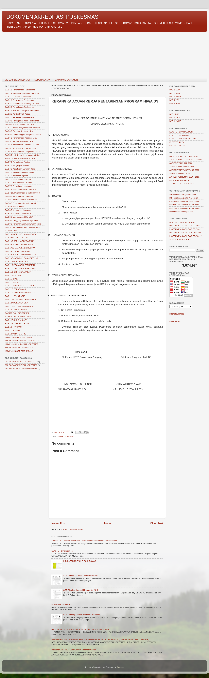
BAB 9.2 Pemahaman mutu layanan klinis (23, 224)
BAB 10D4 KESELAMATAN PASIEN (20, 255)
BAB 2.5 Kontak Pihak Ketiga (17, 114)
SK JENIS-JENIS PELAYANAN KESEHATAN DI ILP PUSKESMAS (80, 629)
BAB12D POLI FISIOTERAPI (17, 313)
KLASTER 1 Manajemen (62, 551)
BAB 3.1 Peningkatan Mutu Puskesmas (22, 121)
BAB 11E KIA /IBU (13, 275)
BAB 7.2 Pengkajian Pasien (17, 165)
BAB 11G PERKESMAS (15, 289)
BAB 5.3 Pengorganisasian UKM (19, 141)
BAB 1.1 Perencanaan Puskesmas (20, 90)
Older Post (156, 523)
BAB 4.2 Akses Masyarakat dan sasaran (22, 128)
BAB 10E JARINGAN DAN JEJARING (21, 258)
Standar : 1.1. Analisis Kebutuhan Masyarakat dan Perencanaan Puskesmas (84, 541)
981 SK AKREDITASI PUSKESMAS (20, 362)
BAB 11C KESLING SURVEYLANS (20, 268)
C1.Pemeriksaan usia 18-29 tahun (184, 201)
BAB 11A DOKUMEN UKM (16, 262)
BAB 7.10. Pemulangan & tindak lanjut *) (22, 193)
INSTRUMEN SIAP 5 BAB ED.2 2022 (185, 236)
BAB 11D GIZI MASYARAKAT (18, 272)
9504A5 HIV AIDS (65, 436)
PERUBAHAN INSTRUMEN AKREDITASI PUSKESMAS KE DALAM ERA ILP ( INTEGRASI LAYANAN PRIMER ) (100, 639)
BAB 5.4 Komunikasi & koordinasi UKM (22, 145)
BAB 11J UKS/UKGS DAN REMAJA (20, 299)
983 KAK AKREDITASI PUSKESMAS (21, 368)
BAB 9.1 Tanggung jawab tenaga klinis (21, 220)
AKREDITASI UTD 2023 (179, 173)
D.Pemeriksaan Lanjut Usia (181, 212)
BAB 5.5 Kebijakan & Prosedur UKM (20, 148)
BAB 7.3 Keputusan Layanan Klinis (20, 169)
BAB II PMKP (175, 121)
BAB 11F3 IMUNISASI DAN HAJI (19, 286)
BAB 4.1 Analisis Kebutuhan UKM (19, 124)
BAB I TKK (174, 114)
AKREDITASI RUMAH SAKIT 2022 (184, 177)
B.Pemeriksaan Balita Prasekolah (183, 198)
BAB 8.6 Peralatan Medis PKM (18, 213)
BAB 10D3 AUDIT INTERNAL (18, 251)
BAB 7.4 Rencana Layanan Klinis (19, 172)
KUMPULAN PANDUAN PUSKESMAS (21, 344)
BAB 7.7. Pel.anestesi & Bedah (18, 183)
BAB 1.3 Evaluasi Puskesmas (18, 97)
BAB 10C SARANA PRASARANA (19, 241)
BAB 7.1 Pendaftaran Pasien (17, 162)
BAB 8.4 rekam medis (14, 207)
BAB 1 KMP (174, 90)
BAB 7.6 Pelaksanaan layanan (18, 179)
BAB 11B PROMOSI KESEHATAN (20, 265)
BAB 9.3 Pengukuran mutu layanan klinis (22, 227)
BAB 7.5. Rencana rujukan (16, 176)
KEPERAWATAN (42, 80)
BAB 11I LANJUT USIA (15, 296)
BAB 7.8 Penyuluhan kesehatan (19, 186)
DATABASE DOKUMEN (66, 80)
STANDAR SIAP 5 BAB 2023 (181, 239)
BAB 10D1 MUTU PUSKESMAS (19, 244)
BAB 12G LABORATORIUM (17, 323)
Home (107, 523)
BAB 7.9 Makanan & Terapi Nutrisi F (20, 189)
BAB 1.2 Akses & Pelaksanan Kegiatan (22, 93)
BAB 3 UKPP (175, 97)
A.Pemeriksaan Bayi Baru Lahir (182, 194)
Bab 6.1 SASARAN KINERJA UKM (20, 158)
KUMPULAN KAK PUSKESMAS (19, 348)
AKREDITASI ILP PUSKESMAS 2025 (185, 160)
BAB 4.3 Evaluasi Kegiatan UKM (19, 131)
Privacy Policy (175, 321)
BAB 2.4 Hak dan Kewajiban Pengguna (22, 110)
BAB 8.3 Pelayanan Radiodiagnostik (20, 203)
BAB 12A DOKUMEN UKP (16, 303)
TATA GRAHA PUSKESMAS (181, 184)
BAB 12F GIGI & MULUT (16, 320)
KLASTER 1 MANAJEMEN (181, 132)
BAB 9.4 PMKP (11, 231)
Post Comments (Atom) (73, 529)
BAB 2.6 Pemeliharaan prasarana (19, 117)
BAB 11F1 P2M (11, 279)
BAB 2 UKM (174, 93)
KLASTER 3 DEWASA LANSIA (182, 139)
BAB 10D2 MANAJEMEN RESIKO (20, 248)
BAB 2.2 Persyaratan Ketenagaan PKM (22, 103)
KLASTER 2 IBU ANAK (179, 135)
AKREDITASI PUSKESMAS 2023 (183, 156)
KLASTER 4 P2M (176, 142)
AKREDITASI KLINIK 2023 (180, 163)
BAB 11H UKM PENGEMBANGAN (20, 293)
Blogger (120, 667)
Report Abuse (176, 314)
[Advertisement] (88, 53)
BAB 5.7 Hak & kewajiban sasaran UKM (22, 155)
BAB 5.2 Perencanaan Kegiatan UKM (21, 138)
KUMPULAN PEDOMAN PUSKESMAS (22, 341)
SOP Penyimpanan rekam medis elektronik (81, 615)
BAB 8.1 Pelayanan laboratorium (19, 196)
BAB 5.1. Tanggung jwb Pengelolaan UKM (23, 134)
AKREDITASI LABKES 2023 (181, 167)
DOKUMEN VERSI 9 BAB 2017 (183, 222)
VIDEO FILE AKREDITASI (17, 80)
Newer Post (58, 523)
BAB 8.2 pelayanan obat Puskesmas (21, 200)
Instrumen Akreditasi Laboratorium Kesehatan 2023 (73, 650)
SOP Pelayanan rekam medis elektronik (80, 575)
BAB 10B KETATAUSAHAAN (17, 238)
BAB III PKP (174, 118)
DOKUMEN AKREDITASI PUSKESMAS (52, 17)
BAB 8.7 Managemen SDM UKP (19, 217)
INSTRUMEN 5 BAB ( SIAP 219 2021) (185, 233)
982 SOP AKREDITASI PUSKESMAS (21, 365)
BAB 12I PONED (12, 330)
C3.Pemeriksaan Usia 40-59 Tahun (184, 208)
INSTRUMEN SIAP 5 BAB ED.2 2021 (185, 229)
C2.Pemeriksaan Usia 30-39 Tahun (184, 205)
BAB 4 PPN (174, 100)
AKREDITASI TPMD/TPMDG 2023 (184, 170)
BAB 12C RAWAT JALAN (16, 310)
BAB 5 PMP (174, 103)
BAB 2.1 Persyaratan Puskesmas (19, 100)
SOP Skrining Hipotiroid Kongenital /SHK (80, 590)
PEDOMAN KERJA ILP (179, 180)
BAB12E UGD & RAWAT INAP (18, 317)
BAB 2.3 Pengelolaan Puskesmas (19, 107)
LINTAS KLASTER (177, 146)
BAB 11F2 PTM (12, 282)
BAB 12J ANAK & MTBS (15, 334)
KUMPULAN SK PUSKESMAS (18, 337)
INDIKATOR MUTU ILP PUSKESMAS (79, 561)
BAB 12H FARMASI (13, 327)
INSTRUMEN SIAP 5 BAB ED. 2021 (185, 226)
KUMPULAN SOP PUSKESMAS (19, 351)
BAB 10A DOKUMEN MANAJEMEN (20, 234)
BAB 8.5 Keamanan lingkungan (18, 210)
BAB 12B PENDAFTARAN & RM (19, 306)
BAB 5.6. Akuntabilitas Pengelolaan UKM (22, 152)
